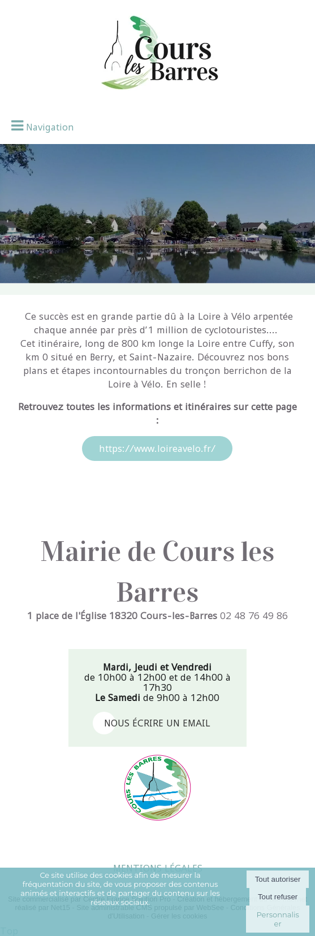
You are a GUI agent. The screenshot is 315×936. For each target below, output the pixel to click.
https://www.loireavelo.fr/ (157, 448)
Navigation (50, 127)
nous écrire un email (157, 723)
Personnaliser (277, 919)
